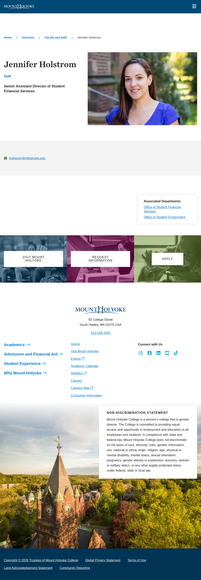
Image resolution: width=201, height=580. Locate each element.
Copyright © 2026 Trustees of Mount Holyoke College (41, 560)
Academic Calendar (84, 366)
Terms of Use (137, 560)
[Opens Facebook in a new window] (149, 353)
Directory (28, 37)
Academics (14, 345)
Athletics (77, 373)
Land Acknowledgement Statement (28, 568)
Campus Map (80, 388)
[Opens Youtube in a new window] (167, 353)
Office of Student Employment (164, 217)
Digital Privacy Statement (103, 560)
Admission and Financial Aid (31, 354)
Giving (75, 344)
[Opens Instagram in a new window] (141, 353)
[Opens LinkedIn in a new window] (158, 353)
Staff (7, 76)
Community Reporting (75, 568)
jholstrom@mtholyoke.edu (27, 158)
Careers (76, 380)
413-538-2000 (100, 333)
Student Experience (22, 363)
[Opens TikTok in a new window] (176, 353)
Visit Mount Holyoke (85, 351)
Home (8, 37)
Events (75, 358)
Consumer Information (86, 395)
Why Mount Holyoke (22, 373)
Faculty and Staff (56, 37)
